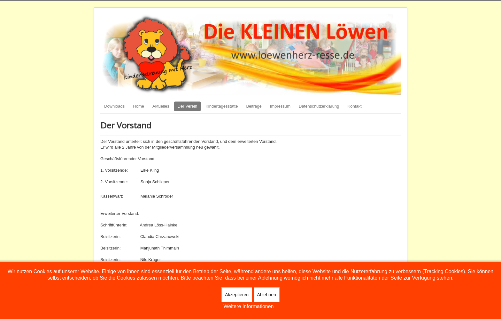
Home (138, 106)
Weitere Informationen (248, 306)
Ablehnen (266, 294)
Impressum (280, 106)
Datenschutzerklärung (319, 106)
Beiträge (253, 106)
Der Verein (187, 106)
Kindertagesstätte (221, 106)
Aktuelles (160, 106)
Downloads (114, 106)
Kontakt (355, 106)
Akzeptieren (237, 294)
